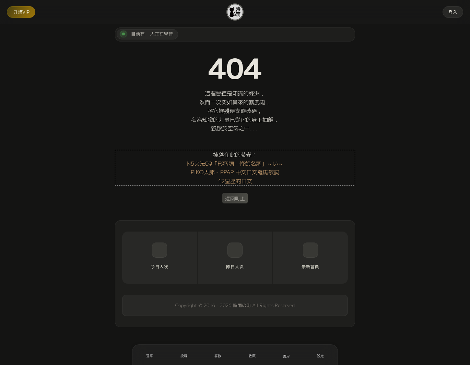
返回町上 (235, 198)
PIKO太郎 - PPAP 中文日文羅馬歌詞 (235, 172)
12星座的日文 (235, 181)
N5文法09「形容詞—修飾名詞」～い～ (235, 163)
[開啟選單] (149, 355)
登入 (452, 12)
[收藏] (252, 355)
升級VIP (21, 12)
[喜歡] (218, 355)
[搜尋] (184, 355)
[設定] (320, 355)
